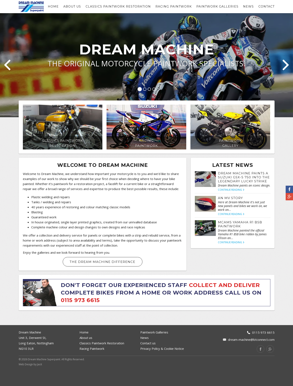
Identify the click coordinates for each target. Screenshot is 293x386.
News (248, 6)
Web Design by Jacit (30, 381)
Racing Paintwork (173, 6)
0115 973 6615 (80, 317)
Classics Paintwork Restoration (118, 6)
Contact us (148, 360)
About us (72, 6)
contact (266, 6)
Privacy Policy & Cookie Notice (162, 365)
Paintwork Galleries (217, 6)
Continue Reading (231, 206)
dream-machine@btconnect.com (251, 356)
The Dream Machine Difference (102, 278)
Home (53, 6)
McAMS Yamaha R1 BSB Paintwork (240, 241)
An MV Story (230, 215)
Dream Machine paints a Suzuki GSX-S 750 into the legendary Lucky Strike (244, 194)
